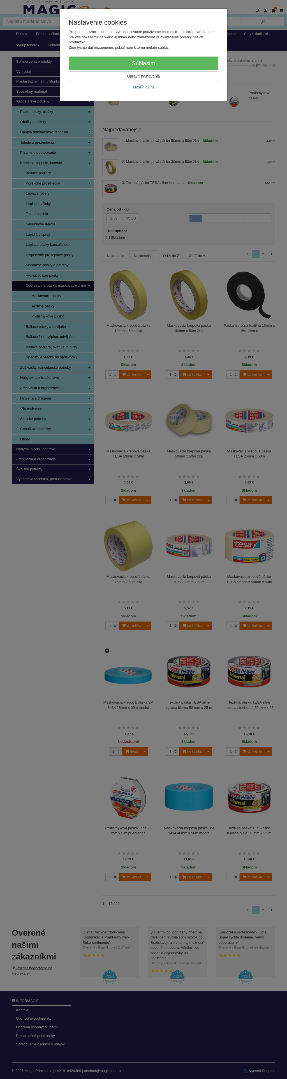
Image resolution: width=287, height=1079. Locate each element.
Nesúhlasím (143, 87)
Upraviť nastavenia (143, 76)
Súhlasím (143, 63)
